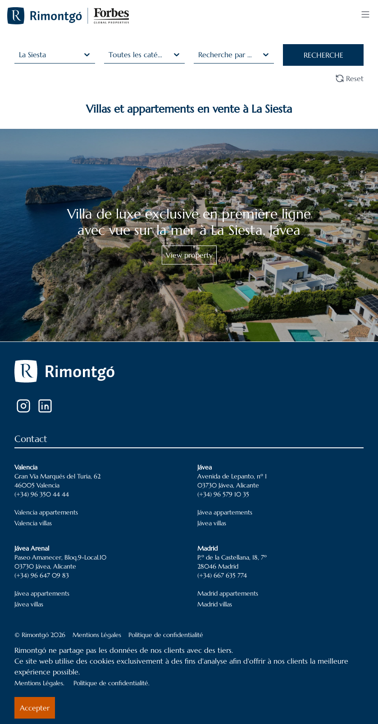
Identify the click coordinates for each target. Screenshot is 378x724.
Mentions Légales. (39, 683)
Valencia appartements (46, 512)
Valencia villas (33, 523)
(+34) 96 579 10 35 (223, 494)
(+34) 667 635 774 (222, 575)
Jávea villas (211, 523)
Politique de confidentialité (165, 635)
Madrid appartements (227, 593)
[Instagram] (23, 406)
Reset (349, 78)
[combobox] (20, 54)
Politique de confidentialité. (111, 683)
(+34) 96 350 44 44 (41, 494)
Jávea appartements (224, 512)
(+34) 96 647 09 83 (41, 575)
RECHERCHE (323, 54)
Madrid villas (214, 604)
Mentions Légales (97, 635)
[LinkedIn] (45, 406)
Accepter (35, 707)
